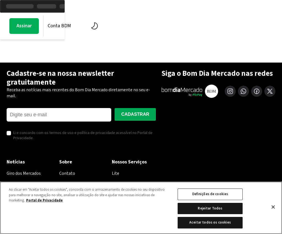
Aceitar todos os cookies (210, 222)
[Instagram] (230, 91)
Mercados (65, 26)
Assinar (202, 25)
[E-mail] (59, 115)
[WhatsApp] (243, 91)
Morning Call (25, 26)
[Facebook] (256, 91)
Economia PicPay (155, 26)
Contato (67, 173)
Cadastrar (135, 114)
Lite (115, 173)
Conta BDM (238, 25)
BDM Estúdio (106, 26)
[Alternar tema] (271, 26)
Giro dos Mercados (24, 173)
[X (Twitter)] (269, 91)
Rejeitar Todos (210, 208)
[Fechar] (273, 207)
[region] (141, 208)
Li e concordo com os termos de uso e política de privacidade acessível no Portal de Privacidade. (83, 135)
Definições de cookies (210, 194)
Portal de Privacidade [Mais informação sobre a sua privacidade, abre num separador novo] (44, 200)
